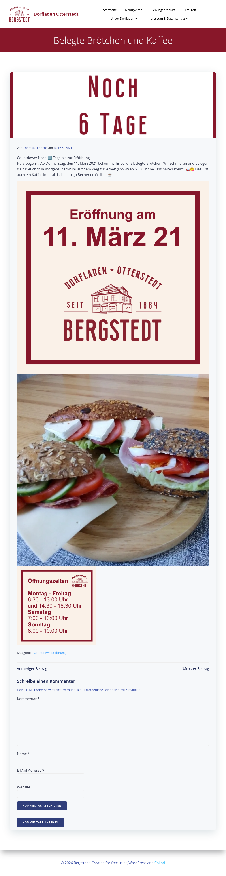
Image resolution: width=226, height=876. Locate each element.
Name (23, 753)
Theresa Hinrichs (35, 148)
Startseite (110, 10)
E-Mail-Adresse (30, 770)
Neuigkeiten (133, 10)
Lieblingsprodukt (163, 10)
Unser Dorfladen (124, 18)
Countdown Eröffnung (50, 653)
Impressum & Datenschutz (168, 18)
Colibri (159, 862)
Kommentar (28, 698)
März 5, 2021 (63, 148)
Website (23, 787)
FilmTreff (189, 10)
